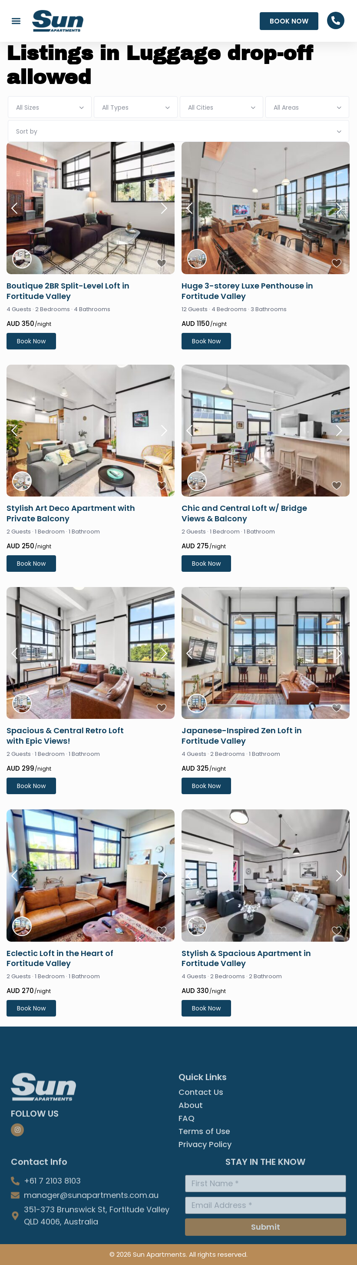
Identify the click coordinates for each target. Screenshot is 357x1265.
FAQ (186, 1166)
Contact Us (200, 1140)
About (190, 1153)
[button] (16, 21)
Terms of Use (204, 1179)
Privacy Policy (204, 1192)
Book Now (31, 341)
